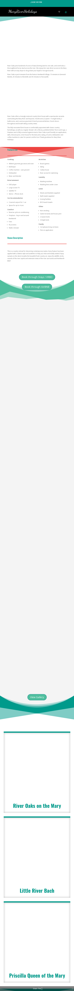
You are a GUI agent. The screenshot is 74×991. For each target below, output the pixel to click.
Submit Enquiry (55, 853)
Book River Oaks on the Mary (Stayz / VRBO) (37, 933)
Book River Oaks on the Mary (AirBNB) (37, 939)
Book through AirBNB (37, 286)
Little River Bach (37, 722)
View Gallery (37, 584)
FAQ (41, 975)
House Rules (52, 973)
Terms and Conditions (27, 975)
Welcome (18, 973)
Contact (49, 975)
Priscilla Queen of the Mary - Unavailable (37, 948)
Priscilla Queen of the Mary (37, 781)
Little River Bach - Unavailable (37, 954)
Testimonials (38, 973)
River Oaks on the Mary (37, 670)
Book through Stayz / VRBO (37, 277)
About (27, 973)
